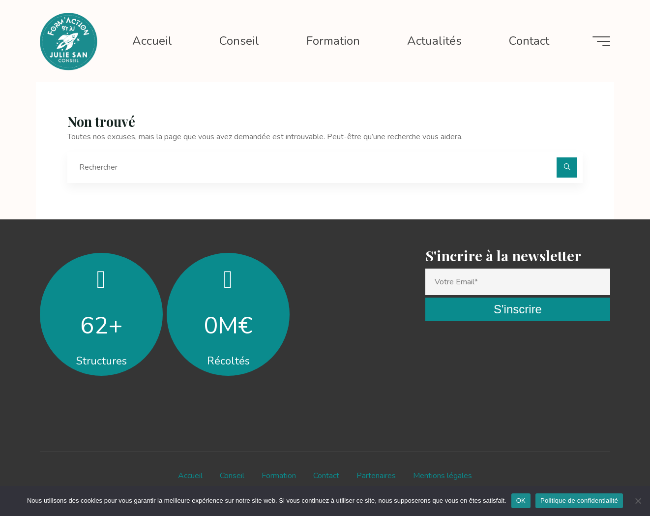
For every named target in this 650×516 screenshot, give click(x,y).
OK (521, 500)
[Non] (638, 501)
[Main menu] (601, 41)
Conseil (232, 475)
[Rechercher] (567, 167)
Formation (279, 475)
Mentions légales (442, 475)
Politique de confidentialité (579, 500)
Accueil (190, 475)
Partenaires (376, 475)
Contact (326, 475)
